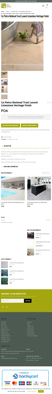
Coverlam (3, 322)
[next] (50, 102)
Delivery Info (30, 328)
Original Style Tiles (6, 335)
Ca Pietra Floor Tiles (12, 139)
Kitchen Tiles (4, 328)
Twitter (6, 307)
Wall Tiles (3, 324)
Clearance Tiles (5, 334)
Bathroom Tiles (5, 330)
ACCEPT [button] (41, 391)
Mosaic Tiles (4, 332)
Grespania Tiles (5, 337)
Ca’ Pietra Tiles (5, 341)
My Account (30, 330)
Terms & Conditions (32, 335)
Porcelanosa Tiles (5, 339)
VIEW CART (48, 220)
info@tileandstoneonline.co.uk (9, 358)
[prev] (48, 102)
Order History (30, 332)
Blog (28, 324)
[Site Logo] (6, 6)
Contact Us (30, 326)
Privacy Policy (30, 334)
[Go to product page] (30, 235)
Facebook (2, 307)
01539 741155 (34, 1)
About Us (29, 322)
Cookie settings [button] (31, 391)
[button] (48, 5)
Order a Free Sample (29, 125)
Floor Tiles (4, 326)
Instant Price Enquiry (11, 125)
